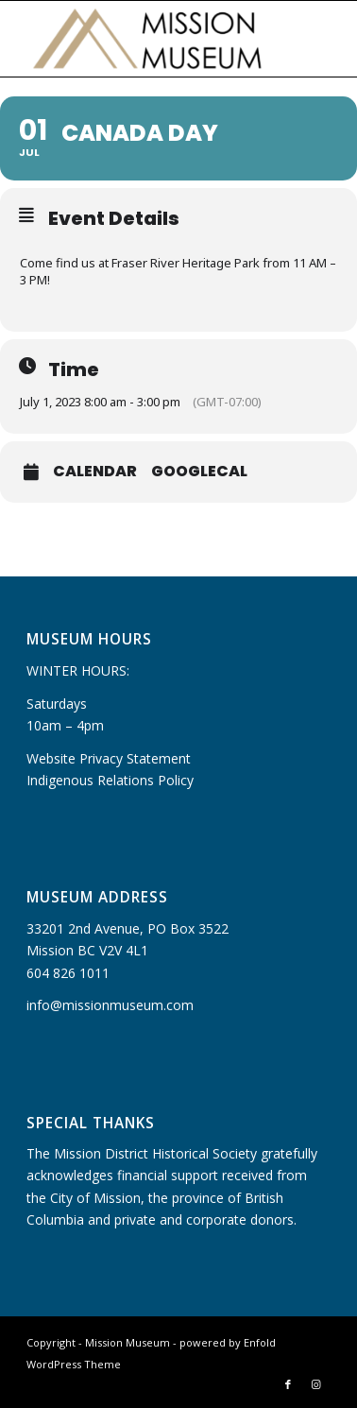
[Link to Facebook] (288, 1384)
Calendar (95, 471)
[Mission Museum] (147, 39)
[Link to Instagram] (316, 1384)
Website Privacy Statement (108, 758)
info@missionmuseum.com (110, 1005)
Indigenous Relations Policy (110, 780)
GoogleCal (199, 471)
